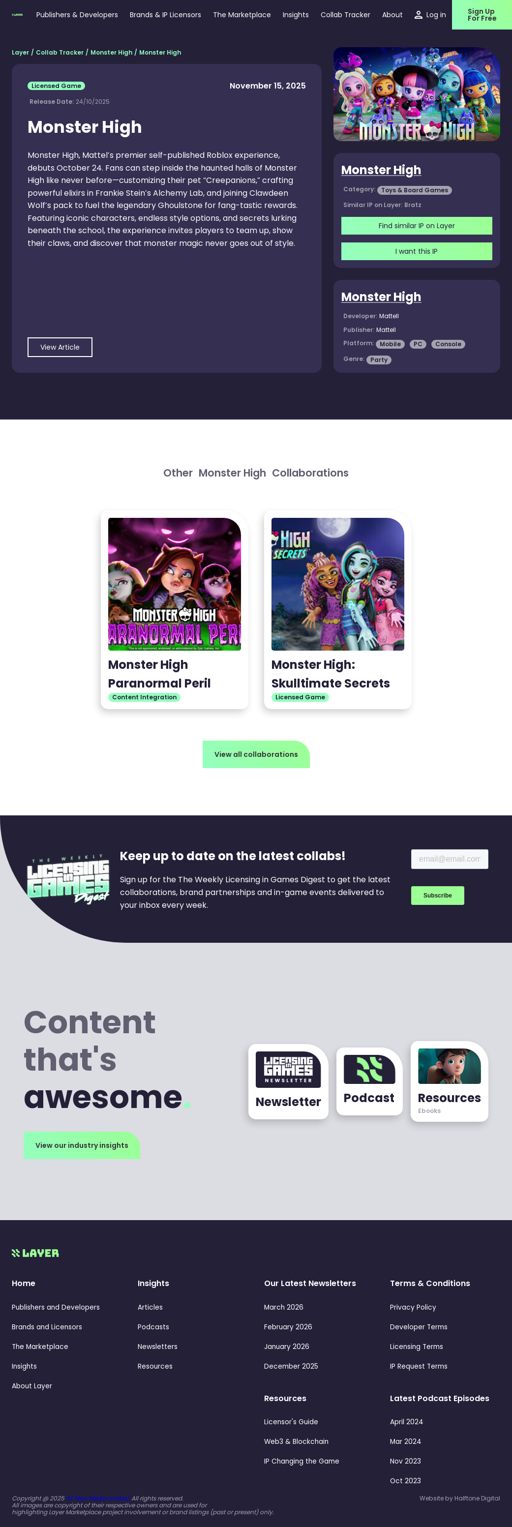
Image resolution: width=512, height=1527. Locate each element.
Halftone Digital (477, 1498)
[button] (296, 15)
